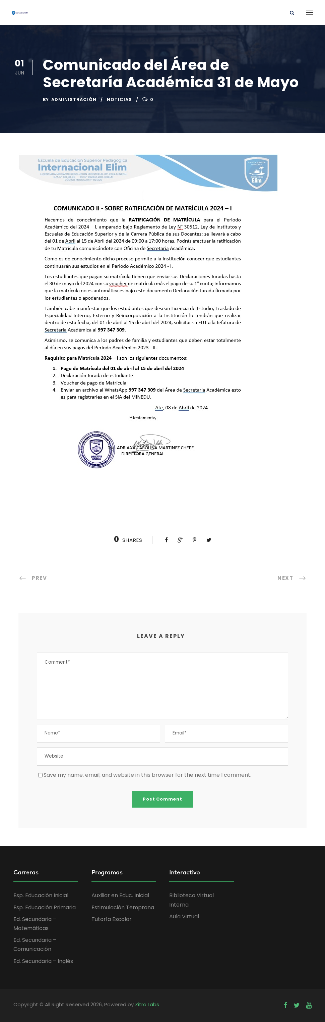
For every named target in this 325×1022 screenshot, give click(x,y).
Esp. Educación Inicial (40, 895)
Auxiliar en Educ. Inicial (120, 895)
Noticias (119, 99)
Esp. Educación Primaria (44, 907)
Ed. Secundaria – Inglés (43, 961)
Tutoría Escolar (111, 919)
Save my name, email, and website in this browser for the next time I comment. (147, 775)
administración (73, 99)
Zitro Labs (147, 1004)
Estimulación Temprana (122, 907)
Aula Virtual (184, 916)
